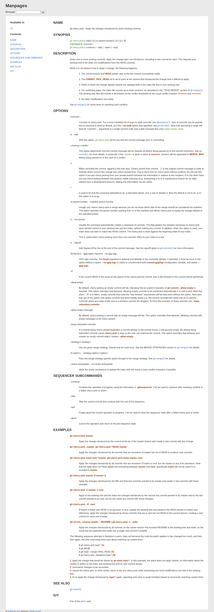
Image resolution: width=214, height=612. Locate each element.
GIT (56, 595)
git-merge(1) (196, 90)
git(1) (83, 601)
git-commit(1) (166, 248)
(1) (11, 28)
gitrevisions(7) (163, 122)
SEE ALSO (61, 583)
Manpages (16, 5)
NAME (58, 22)
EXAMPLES (62, 430)
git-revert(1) (75, 589)
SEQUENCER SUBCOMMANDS (77, 376)
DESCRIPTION (64, 53)
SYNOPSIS (61, 35)
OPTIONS (60, 111)
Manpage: (10, 12)
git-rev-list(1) (163, 125)
